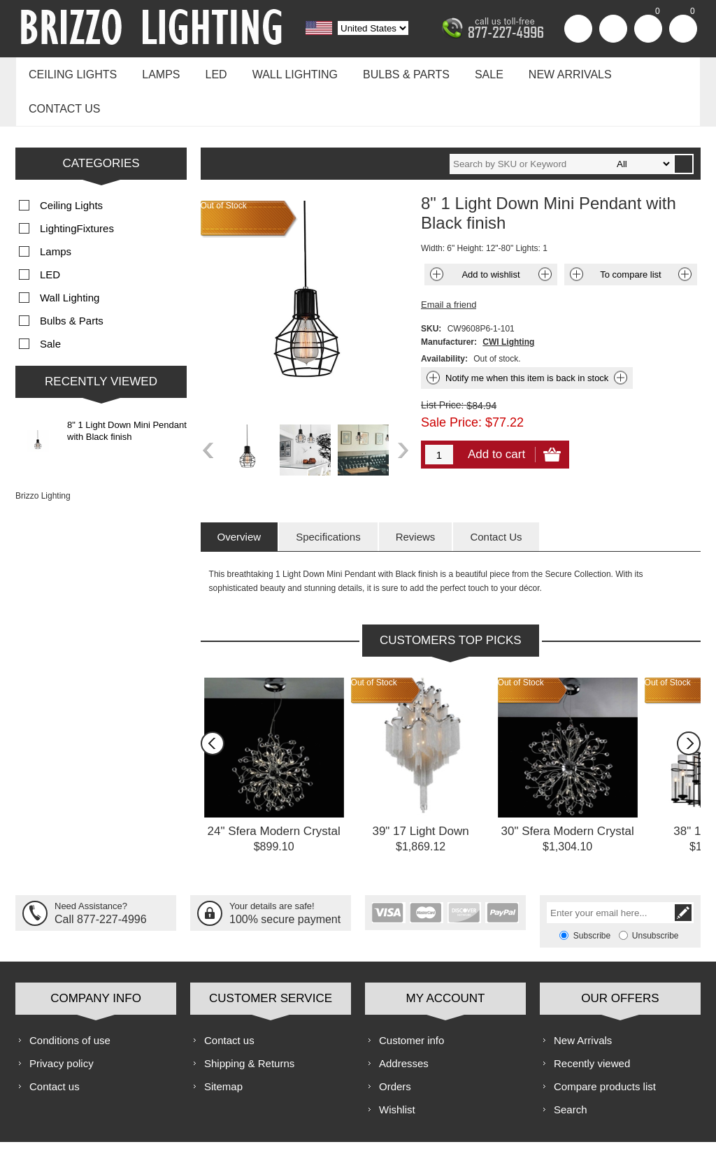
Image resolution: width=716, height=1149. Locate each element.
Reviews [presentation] (416, 496)
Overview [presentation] (239, 496)
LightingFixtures (77, 188)
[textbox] (561, 123)
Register (578, 29)
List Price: (442, 364)
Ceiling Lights (71, 71)
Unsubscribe (655, 895)
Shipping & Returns (249, 1023)
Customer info (411, 1000)
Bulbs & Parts (390, 71)
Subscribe (591, 895)
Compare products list (605, 1046)
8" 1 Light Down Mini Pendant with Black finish (127, 390)
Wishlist (397, 1069)
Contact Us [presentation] (496, 496)
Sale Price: (451, 382)
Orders (395, 1046)
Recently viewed (592, 1023)
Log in (613, 29)
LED (207, 71)
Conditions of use (69, 1000)
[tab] (239, 496)
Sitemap (223, 1046)
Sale (469, 71)
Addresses (404, 1023)
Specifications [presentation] (328, 496)
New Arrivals (547, 71)
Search (570, 1069)
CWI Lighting (508, 301)
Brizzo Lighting (43, 455)
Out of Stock (374, 642)
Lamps (155, 71)
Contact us (646, 71)
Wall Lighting (282, 71)
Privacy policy (61, 1023)
